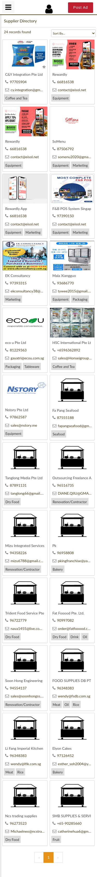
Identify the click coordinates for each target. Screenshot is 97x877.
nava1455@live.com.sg (26, 628)
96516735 (63, 485)
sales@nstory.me (21, 425)
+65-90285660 (67, 823)
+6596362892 (66, 350)
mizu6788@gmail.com (25, 561)
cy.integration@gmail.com (28, 90)
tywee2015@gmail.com (74, 291)
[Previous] (39, 857)
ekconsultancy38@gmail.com (30, 291)
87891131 (16, 485)
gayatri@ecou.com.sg (24, 358)
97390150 (63, 216)
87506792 (63, 149)
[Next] (58, 857)
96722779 (16, 620)
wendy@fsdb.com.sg (71, 696)
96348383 (63, 688)
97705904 (16, 82)
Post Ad (80, 7)
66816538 (63, 82)
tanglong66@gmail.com (26, 493)
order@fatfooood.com (73, 628)
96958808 (63, 553)
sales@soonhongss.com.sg (28, 696)
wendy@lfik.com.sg (23, 764)
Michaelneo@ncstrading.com (30, 831)
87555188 (63, 417)
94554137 (16, 688)
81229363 (16, 350)
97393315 (16, 283)
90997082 (63, 620)
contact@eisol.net (69, 90)
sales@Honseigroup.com (75, 358)
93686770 (63, 283)
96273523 (16, 823)
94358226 (16, 553)
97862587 (16, 417)
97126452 (63, 755)
